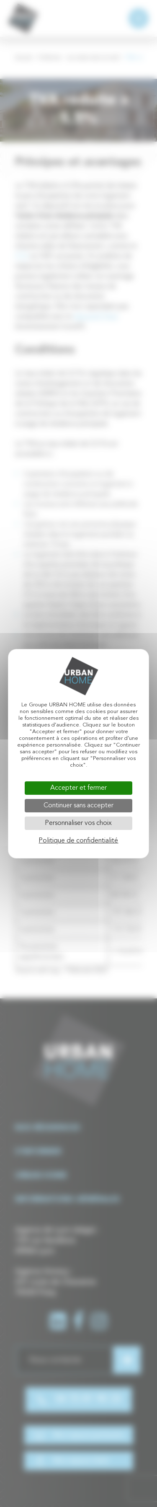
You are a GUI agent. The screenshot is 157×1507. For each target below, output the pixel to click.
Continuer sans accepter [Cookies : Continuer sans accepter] (78, 805)
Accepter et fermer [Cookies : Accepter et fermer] (78, 788)
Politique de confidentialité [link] (78, 841)
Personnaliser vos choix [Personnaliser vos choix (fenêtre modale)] (78, 823)
